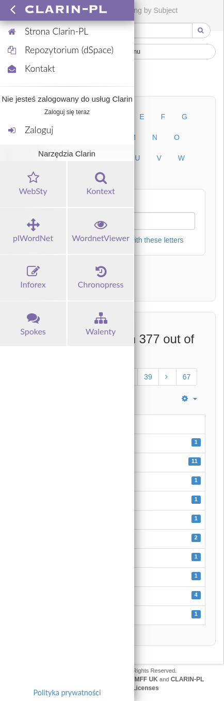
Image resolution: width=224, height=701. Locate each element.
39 (148, 377)
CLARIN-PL (187, 679)
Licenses (145, 688)
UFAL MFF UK (137, 679)
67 (187, 377)
